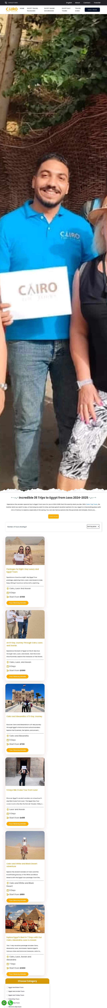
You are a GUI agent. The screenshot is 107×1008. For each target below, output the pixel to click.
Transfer (97, 3)
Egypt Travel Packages (32, 9)
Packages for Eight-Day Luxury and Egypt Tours (17, 766)
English (69, 3)
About (77, 3)
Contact (86, 3)
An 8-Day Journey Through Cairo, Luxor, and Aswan (39, 766)
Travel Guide (78, 9)
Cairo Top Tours (91, 699)
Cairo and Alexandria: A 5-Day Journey (61, 766)
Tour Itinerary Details (17, 878)
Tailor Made (92, 10)
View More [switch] (53, 711)
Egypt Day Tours (66, 9)
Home (22, 8)
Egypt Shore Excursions (49, 9)
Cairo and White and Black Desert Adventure (39, 839)
